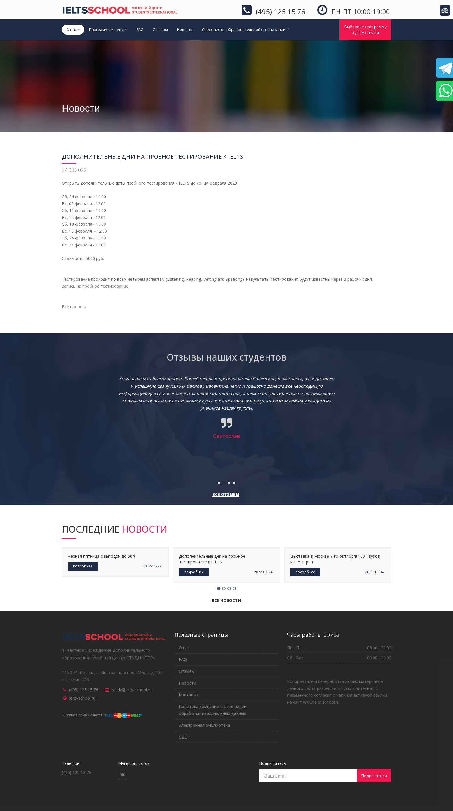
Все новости (74, 306)
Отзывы (160, 29)
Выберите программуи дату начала (365, 29)
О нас (73, 29)
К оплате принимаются (102, 715)
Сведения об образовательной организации (245, 29)
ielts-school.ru (82, 698)
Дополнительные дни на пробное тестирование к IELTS (212, 559)
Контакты (188, 694)
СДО (183, 737)
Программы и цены (108, 29)
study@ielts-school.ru (132, 689)
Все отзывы (225, 494)
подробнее (83, 566)
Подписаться (374, 775)
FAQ (140, 29)
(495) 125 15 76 (83, 689)
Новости (185, 29)
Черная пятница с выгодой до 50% (102, 556)
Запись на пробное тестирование (95, 286)
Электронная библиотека (204, 725)
